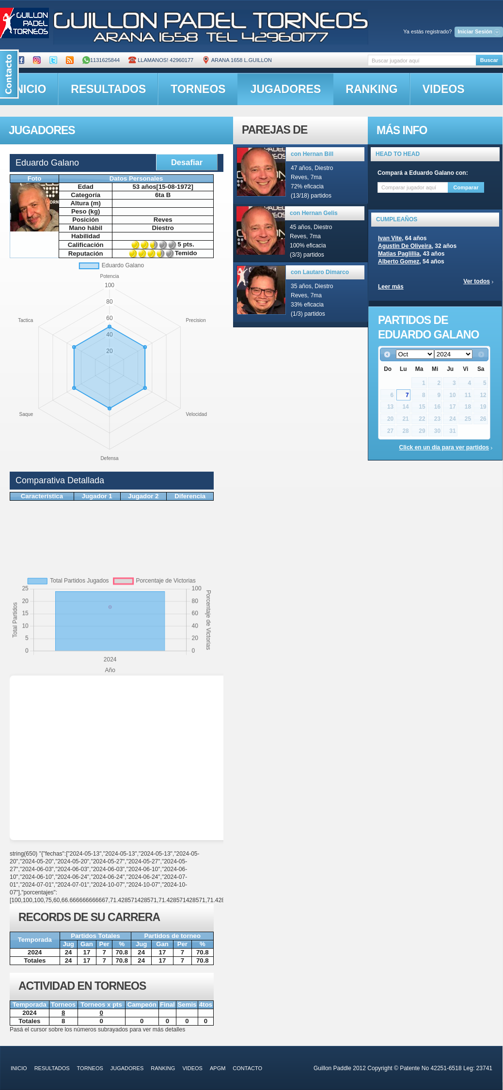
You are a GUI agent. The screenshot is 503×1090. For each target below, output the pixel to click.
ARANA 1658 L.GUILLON (237, 60)
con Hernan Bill (312, 154)
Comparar (466, 187)
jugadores (286, 89)
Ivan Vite (390, 238)
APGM (217, 1068)
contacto (247, 1068)
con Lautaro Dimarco (320, 272)
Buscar (489, 60)
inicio (19, 1068)
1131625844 (101, 60)
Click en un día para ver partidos (444, 447)
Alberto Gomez (398, 261)
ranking (371, 89)
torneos (198, 89)
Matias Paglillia (399, 253)
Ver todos (476, 281)
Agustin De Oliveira (405, 246)
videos (444, 89)
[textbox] (422, 60)
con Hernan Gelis (314, 213)
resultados (108, 89)
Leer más (391, 286)
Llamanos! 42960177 (160, 60)
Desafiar (187, 162)
